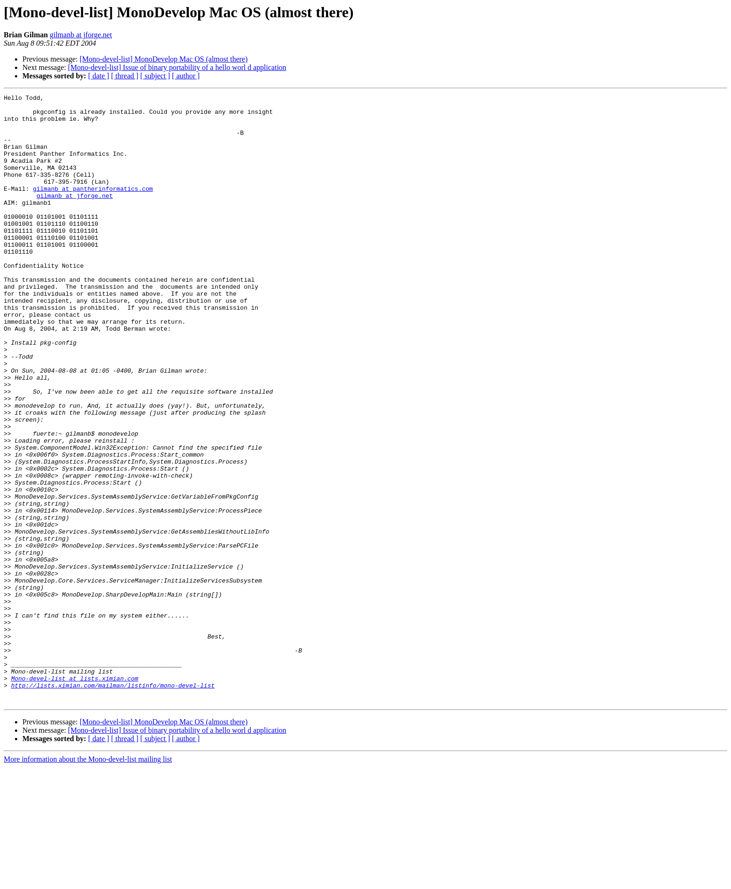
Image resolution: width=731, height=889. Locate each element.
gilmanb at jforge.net (81, 35)
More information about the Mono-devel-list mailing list (88, 881)
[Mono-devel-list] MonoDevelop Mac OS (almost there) (164, 59)
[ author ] (186, 76)
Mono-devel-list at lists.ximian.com (74, 796)
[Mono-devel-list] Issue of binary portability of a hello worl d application (177, 67)
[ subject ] (155, 76)
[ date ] (98, 76)
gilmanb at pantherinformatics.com (92, 208)
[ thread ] (124, 76)
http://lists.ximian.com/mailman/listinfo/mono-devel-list (113, 804)
